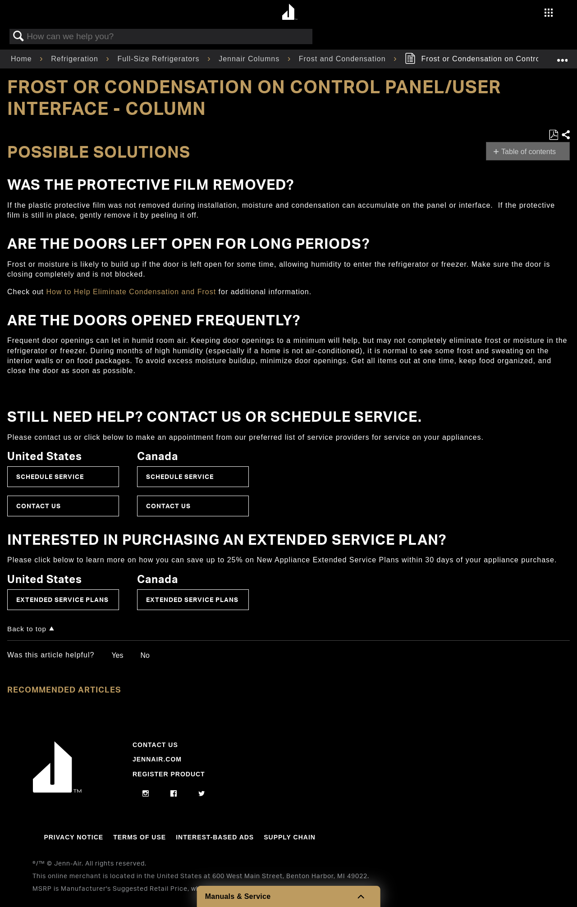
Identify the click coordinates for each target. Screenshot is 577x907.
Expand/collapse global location (562, 56)
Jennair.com (157, 759)
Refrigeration (76, 59)
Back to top (26, 629)
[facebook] (174, 794)
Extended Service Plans (62, 599)
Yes (117, 655)
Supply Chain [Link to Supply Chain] (290, 837)
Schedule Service (50, 476)
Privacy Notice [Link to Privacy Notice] (73, 837)
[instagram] (146, 794)
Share (565, 135)
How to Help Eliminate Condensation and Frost (132, 292)
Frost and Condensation (343, 59)
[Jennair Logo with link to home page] (57, 790)
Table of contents (528, 151)
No (144, 655)
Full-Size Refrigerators (159, 59)
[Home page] (289, 12)
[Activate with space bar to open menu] (548, 13)
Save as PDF (553, 135)
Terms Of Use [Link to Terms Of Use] (139, 837)
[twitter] (201, 794)
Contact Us (38, 506)
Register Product (169, 774)
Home (22, 59)
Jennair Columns (250, 59)
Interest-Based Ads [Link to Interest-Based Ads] (215, 837)
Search (18, 36)
